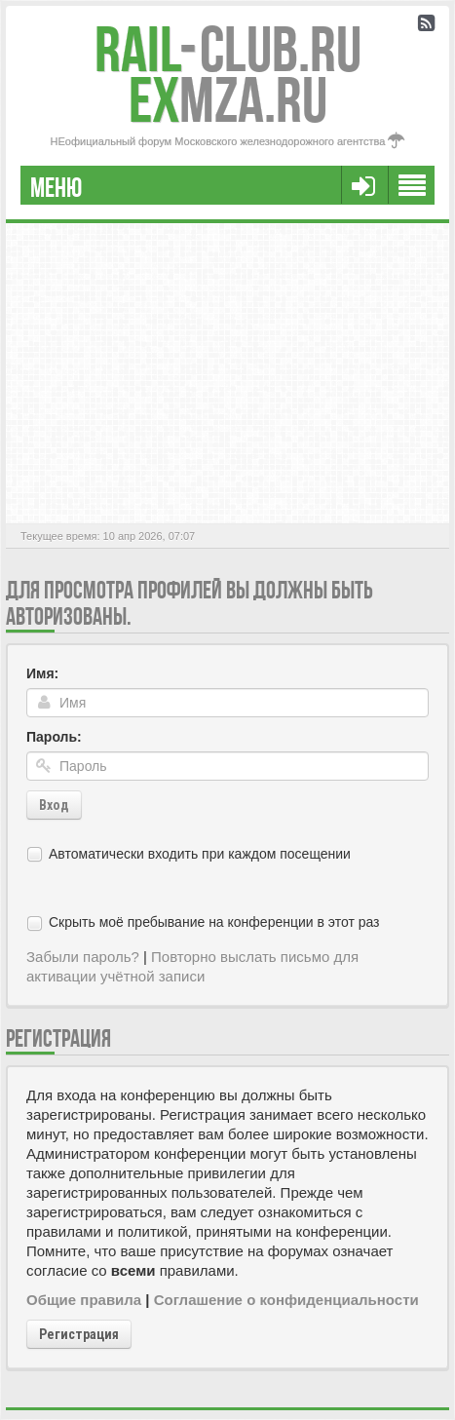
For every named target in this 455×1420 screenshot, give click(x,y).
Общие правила (83, 1299)
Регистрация (79, 1334)
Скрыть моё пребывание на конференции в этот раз (214, 922)
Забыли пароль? (82, 956)
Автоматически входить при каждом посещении (200, 854)
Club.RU (228, 49)
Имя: (42, 673)
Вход (54, 805)
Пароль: (54, 737)
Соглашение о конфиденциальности (286, 1299)
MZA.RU (228, 99)
